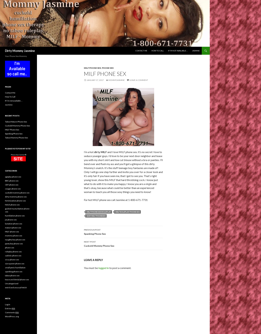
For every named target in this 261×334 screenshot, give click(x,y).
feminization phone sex (15, 200)
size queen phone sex (14, 263)
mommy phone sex (13, 235)
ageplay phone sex (13, 176)
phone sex (108, 68)
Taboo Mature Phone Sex (16, 121)
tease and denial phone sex (17, 279)
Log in (7, 304)
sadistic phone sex (13, 255)
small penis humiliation (15, 267)
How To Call (157, 51)
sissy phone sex (12, 259)
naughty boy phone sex (15, 239)
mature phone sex (13, 227)
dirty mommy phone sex (16, 196)
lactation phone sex (13, 223)
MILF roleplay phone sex (128, 212)
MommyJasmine (116, 80)
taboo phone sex (12, 275)
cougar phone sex (13, 188)
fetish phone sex (12, 204)
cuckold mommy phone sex (17, 192)
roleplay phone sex (13, 251)
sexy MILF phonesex (96, 216)
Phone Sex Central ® (18, 155)
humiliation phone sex (15, 215)
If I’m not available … (178, 51)
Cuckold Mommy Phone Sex (123, 243)
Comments (12, 312)
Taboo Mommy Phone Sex (16, 137)
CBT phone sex (11, 184)
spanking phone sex (13, 271)
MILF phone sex (92, 68)
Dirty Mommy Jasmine (20, 51)
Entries (10, 308)
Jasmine (196, 51)
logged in (103, 267)
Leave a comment (139, 80)
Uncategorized (11, 283)
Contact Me (141, 51)
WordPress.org (12, 316)
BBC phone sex (11, 180)
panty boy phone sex (14, 243)
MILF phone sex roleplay (99, 212)
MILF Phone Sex (12, 129)
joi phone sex (11, 219)
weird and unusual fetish (16, 287)
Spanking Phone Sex (123, 231)
